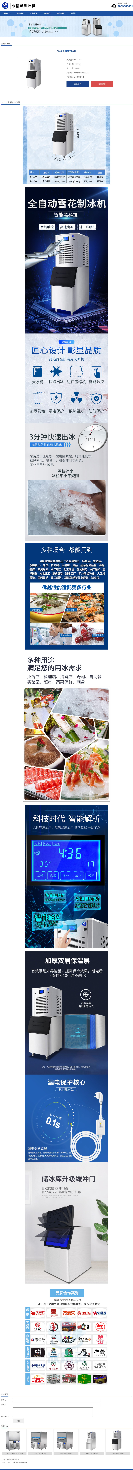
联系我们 (73, 13)
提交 (18, 1421)
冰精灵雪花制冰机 (13, 1459)
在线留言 (102, 84)
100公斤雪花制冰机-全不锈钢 (17, 1462)
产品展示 (33, 13)
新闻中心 (47, 13)
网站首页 (6, 13)
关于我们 (20, 13)
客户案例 (60, 13)
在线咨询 (77, 84)
